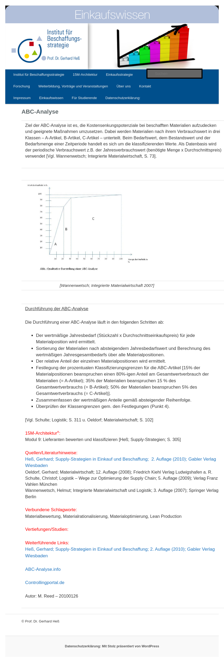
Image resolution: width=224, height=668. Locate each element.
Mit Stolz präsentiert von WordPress (130, 646)
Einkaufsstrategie (119, 75)
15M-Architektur (85, 75)
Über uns (124, 86)
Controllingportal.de (44, 582)
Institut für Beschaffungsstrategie (38, 75)
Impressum (21, 98)
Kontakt (145, 86)
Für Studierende (84, 98)
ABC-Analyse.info (43, 569)
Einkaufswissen (51, 98)
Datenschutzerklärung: (122, 98)
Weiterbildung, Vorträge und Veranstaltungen (73, 86)
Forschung (21, 86)
